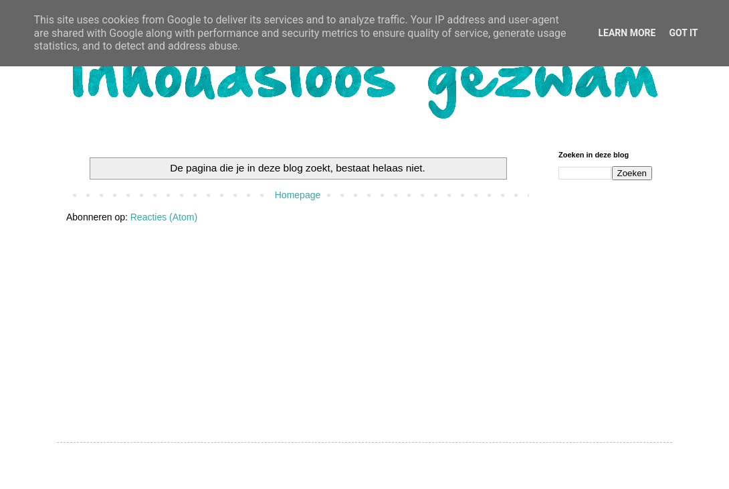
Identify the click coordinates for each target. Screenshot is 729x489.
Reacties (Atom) (163, 217)
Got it (683, 32)
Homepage (298, 195)
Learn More (626, 32)
